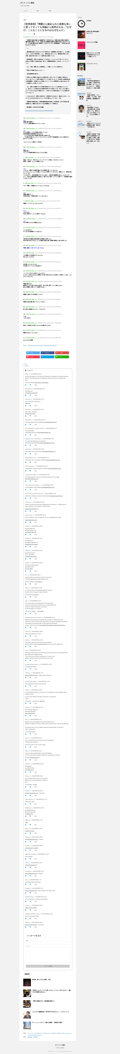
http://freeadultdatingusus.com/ (47, 443)
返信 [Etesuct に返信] (36, 833)
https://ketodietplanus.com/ (48, 487)
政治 (38, 10)
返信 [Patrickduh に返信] (36, 715)
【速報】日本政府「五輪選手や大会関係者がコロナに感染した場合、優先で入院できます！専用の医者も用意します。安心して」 (93, 138)
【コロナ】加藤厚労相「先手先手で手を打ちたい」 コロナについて (50, 1011)
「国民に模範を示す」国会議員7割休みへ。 (44, 1001)
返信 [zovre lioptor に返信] (36, 511)
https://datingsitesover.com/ (54, 468)
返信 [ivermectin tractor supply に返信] (36, 686)
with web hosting (42, 644)
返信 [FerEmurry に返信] (36, 677)
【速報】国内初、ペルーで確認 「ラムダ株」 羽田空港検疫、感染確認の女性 (93, 97)
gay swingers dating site (30, 532)
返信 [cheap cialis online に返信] (36, 804)
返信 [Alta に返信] (36, 584)
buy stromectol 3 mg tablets (31, 848)
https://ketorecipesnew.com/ (56, 496)
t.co (26, 654)
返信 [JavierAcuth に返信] (36, 405)
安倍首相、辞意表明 (32, 1037)
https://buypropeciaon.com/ (31, 839)
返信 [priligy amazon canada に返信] (36, 858)
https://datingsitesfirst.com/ (48, 451)
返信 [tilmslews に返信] (36, 910)
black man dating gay (30, 713)
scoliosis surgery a (35, 757)
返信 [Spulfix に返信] (36, 867)
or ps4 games (35, 594)
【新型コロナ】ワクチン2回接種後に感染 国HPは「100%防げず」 (93, 125)
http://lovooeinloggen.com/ (50, 422)
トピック (26, 10)
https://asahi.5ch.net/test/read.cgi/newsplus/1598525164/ (42, 345)
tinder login (27, 403)
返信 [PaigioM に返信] (36, 824)
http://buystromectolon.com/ (31, 793)
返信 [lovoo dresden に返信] (36, 424)
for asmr (35, 784)
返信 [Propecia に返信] (36, 636)
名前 (27, 940)
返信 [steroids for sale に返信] (36, 522)
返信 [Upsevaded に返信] (36, 875)
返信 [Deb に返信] (36, 660)
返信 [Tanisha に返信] (36, 703)
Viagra (26, 822)
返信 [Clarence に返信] (36, 786)
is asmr (33, 731)
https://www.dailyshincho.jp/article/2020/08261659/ (39, 110)
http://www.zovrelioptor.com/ (31, 508)
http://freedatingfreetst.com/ (44, 432)
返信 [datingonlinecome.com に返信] (36, 462)
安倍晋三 (27, 365)
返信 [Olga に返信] (36, 613)
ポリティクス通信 (27, 3)
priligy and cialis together (31, 907)
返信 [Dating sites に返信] (36, 453)
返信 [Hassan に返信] (36, 597)
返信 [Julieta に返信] (36, 384)
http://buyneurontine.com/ (31, 924)
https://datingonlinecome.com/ (53, 460)
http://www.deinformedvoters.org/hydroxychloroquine (52, 625)
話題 (50, 10)
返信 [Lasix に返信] (36, 884)
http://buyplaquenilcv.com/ (31, 873)
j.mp (44, 744)
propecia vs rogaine (29, 831)
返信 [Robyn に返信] (36, 760)
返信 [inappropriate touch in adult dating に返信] (36, 445)
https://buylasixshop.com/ (31, 890)
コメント (28, 946)
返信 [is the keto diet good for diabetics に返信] (36, 489)
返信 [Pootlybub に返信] (36, 893)
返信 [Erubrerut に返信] (36, 850)
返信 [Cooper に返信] (36, 747)
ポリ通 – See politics (60, 1047)
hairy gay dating (29, 568)
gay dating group (29, 813)
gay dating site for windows (31, 544)
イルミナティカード (91, 63)
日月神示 (88, 20)
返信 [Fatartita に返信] (36, 927)
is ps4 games (40, 611)
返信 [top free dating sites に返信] (36, 470)
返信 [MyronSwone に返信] (36, 395)
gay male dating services (31, 556)
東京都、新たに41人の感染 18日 (41, 979)
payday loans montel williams (41, 382)
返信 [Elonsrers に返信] (36, 795)
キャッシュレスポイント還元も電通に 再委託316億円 (47, 1022)
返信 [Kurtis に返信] (36, 734)
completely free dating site (31, 393)
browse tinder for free (30, 413)
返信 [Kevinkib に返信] (36, 534)
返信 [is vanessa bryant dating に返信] (36, 481)
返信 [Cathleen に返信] (36, 646)
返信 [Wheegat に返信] (36, 841)
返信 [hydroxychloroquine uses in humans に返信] (36, 627)
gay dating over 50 (29, 769)
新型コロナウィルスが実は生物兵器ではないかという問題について (93, 54)
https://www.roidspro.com (31, 520)
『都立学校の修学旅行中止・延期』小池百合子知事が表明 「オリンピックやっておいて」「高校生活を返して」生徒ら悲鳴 (93, 84)
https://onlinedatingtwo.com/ (31, 478)
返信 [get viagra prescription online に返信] (36, 669)
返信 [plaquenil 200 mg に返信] (36, 901)
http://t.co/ (42, 701)
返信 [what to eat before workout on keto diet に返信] (36, 498)
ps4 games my (38, 581)
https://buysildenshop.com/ (31, 675)
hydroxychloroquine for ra (31, 865)
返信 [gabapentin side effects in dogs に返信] (36, 918)
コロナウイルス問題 (91, 42)
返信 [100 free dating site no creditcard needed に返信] (36, 434)
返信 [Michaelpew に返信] (36, 816)
